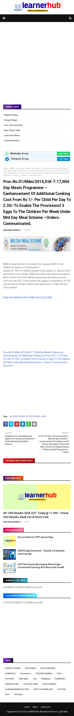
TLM (34, 679)
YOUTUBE (61, 689)
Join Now (63, 153)
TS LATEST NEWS (30, 684)
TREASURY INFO (12, 684)
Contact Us (46, 707)
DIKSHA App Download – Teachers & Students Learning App (41, 552)
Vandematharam (11, 140)
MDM (12, 168)
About (35, 707)
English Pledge (11, 115)
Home (5, 168)
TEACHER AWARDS (44, 673)
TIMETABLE (24, 679)
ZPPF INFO (18, 695)
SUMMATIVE (10, 673)
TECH (59, 673)
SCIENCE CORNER (13, 668)
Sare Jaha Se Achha (13, 125)
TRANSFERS (60, 679)
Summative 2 (25, 673)
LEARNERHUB (33, 712)
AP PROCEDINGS (33, 416)
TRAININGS (45, 679)
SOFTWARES (30, 668)
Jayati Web (63, 712)
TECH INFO (9, 679)
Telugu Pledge (10, 120)
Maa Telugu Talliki (12, 130)
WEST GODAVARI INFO (43, 689)
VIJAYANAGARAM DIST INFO (17, 689)
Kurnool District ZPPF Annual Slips (35, 537)
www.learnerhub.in (11, 230)
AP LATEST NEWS (17, 416)
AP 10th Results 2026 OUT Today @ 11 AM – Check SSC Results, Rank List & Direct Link (35, 515)
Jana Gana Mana (11, 135)
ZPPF (7, 695)
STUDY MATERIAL (47, 668)
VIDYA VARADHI (49, 684)
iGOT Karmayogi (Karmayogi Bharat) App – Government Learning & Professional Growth (41, 566)
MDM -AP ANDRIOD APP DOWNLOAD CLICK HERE (27, 297)
